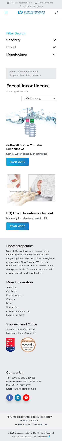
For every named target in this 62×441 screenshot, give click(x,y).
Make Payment (44, 3)
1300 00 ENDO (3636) (31, 6)
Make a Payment (15, 314)
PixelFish (44, 437)
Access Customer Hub (19, 3)
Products (22, 71)
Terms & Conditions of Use (31, 424)
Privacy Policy (29, 420)
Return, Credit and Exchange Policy (29, 417)
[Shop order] (38, 98)
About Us (11, 287)
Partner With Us (15, 295)
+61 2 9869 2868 (32, 381)
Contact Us (12, 306)
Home (13, 71)
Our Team (11, 291)
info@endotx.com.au (25, 388)
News (9, 303)
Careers (10, 299)
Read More (17, 161)
